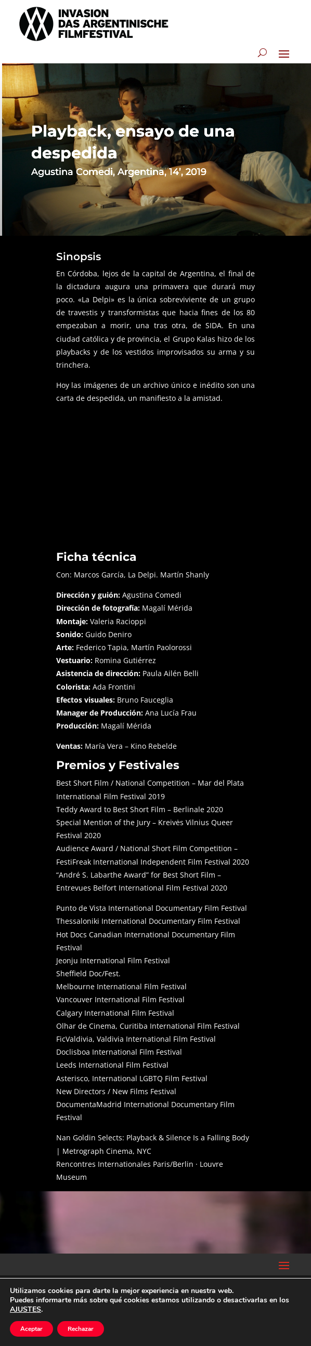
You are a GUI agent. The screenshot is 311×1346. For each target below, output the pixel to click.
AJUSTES (25, 1309)
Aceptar (31, 1329)
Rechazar (81, 1329)
